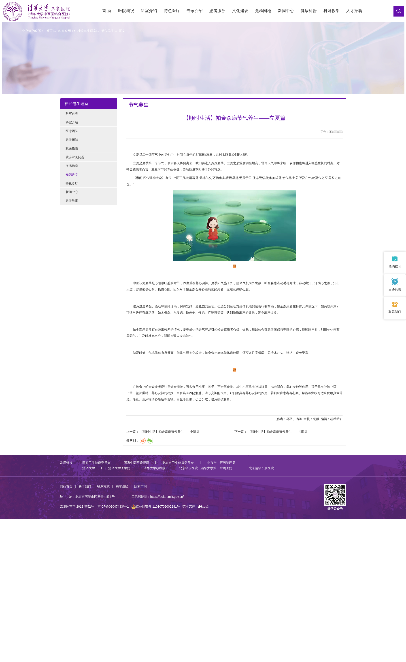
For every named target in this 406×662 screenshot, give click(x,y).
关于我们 (85, 486)
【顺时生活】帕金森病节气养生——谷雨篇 (277, 431)
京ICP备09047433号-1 (113, 506)
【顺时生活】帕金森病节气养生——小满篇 (169, 431)
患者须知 (72, 139)
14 (340, 132)
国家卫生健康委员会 (96, 462)
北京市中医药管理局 (221, 462)
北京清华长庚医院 (261, 468)
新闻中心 (72, 192)
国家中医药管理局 (136, 462)
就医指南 (72, 148)
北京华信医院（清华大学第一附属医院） (207, 468)
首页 (49, 31)
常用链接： (68, 462)
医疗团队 (72, 131)
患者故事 (72, 200)
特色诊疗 (72, 183)
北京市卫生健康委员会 (178, 462)
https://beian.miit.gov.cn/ (167, 496)
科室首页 (72, 113)
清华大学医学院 (119, 468)
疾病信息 (72, 166)
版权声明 (140, 486)
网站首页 (66, 486)
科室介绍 (72, 122)
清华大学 (88, 468)
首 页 (106, 10)
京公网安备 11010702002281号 (155, 506)
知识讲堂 (72, 174)
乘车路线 (122, 486)
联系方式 (103, 486)
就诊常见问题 (75, 157)
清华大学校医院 (155, 468)
